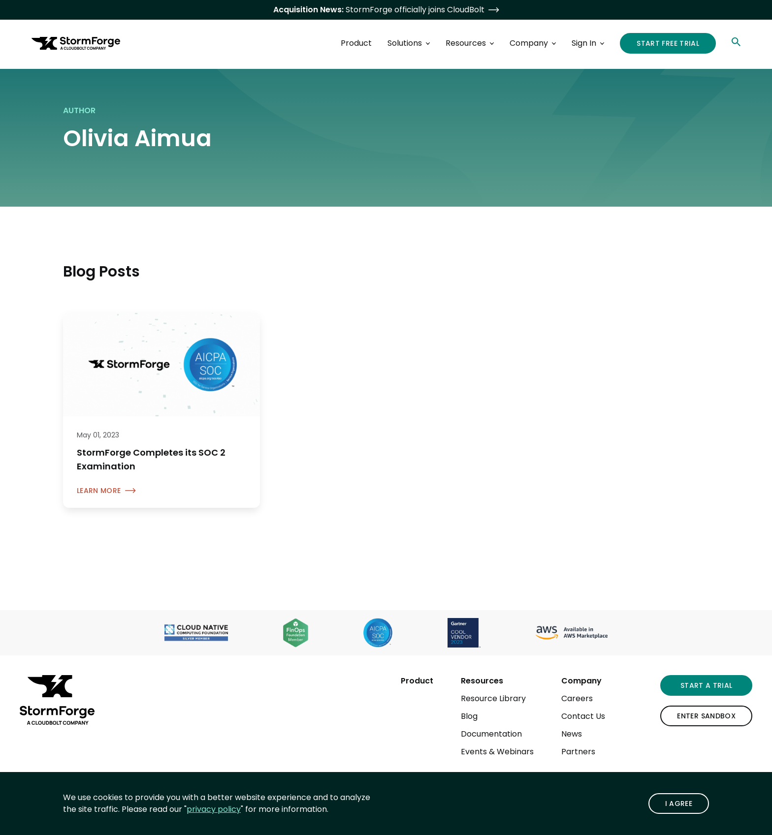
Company (581, 680)
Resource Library (493, 698)
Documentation (491, 734)
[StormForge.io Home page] (76, 43)
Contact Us (583, 716)
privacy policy (214, 809)
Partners (578, 751)
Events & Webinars (497, 751)
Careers (577, 698)
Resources (482, 680)
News (571, 734)
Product (417, 680)
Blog (469, 716)
